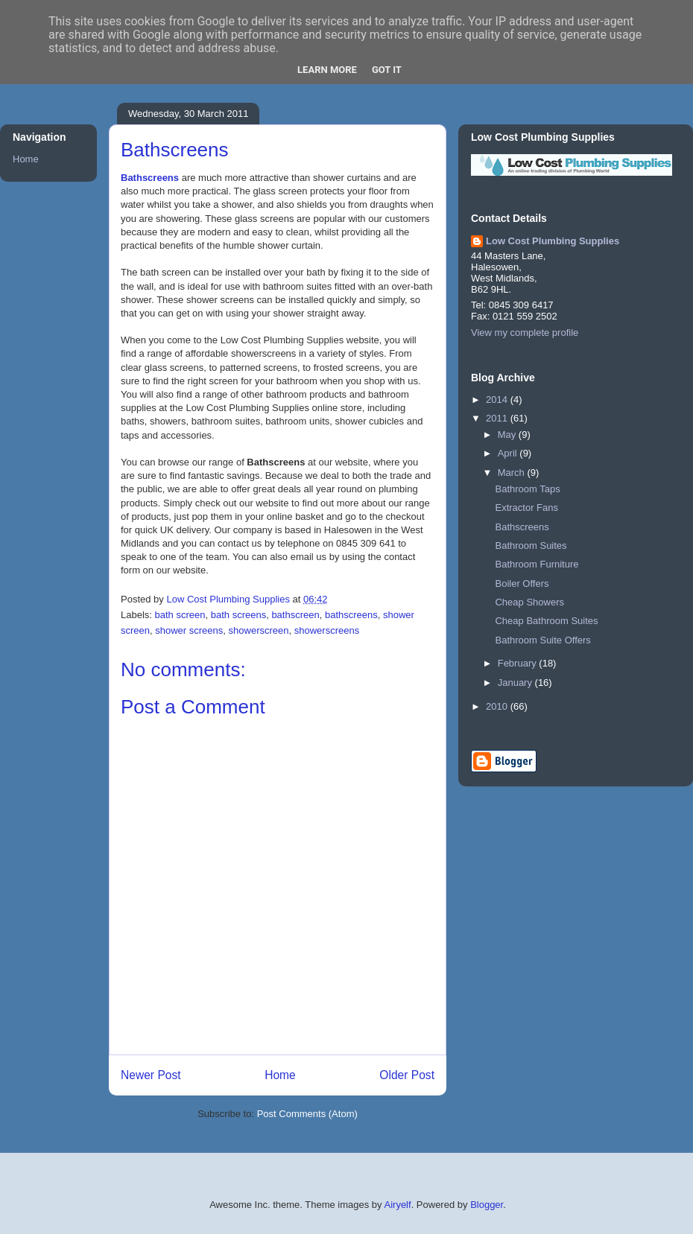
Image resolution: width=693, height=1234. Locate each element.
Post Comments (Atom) (307, 1113)
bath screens (238, 614)
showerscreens (326, 630)
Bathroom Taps (527, 488)
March (513, 472)
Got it (387, 69)
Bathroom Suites (530, 545)
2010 (498, 706)
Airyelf (398, 1204)
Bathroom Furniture (536, 564)
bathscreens (351, 614)
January (516, 682)
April (509, 453)
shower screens (189, 630)
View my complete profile (524, 332)
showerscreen (259, 630)
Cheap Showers (529, 602)
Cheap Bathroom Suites (546, 620)
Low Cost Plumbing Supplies (552, 241)
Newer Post (151, 1075)
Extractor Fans (526, 507)
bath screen (180, 614)
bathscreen (295, 614)
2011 (498, 418)
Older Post (406, 1075)
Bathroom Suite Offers (542, 640)
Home (280, 1075)
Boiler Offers (521, 583)
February (518, 663)
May (508, 434)
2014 (498, 399)
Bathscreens (150, 177)
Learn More (327, 69)
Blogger (486, 1204)
